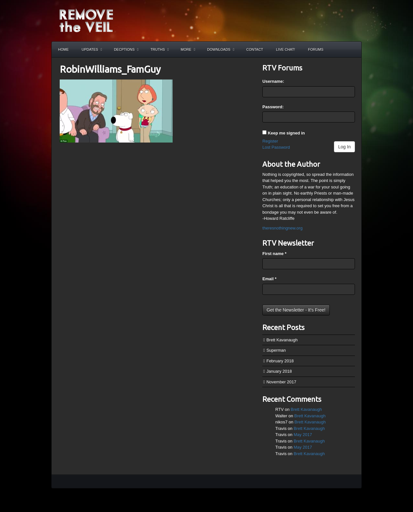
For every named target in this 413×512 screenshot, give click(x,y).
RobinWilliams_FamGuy (110, 69)
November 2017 (282, 381)
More (188, 49)
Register (270, 141)
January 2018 (279, 371)
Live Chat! (285, 49)
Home (63, 49)
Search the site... (353, 49)
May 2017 (303, 434)
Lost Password (276, 147)
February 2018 (280, 360)
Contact (254, 49)
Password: (273, 106)
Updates (92, 49)
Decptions (126, 49)
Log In (344, 146)
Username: (273, 81)
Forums (316, 49)
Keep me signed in (286, 133)
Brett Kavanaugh (282, 339)
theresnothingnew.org (282, 228)
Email (269, 278)
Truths (159, 49)
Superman (276, 350)
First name (274, 253)
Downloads (220, 49)
